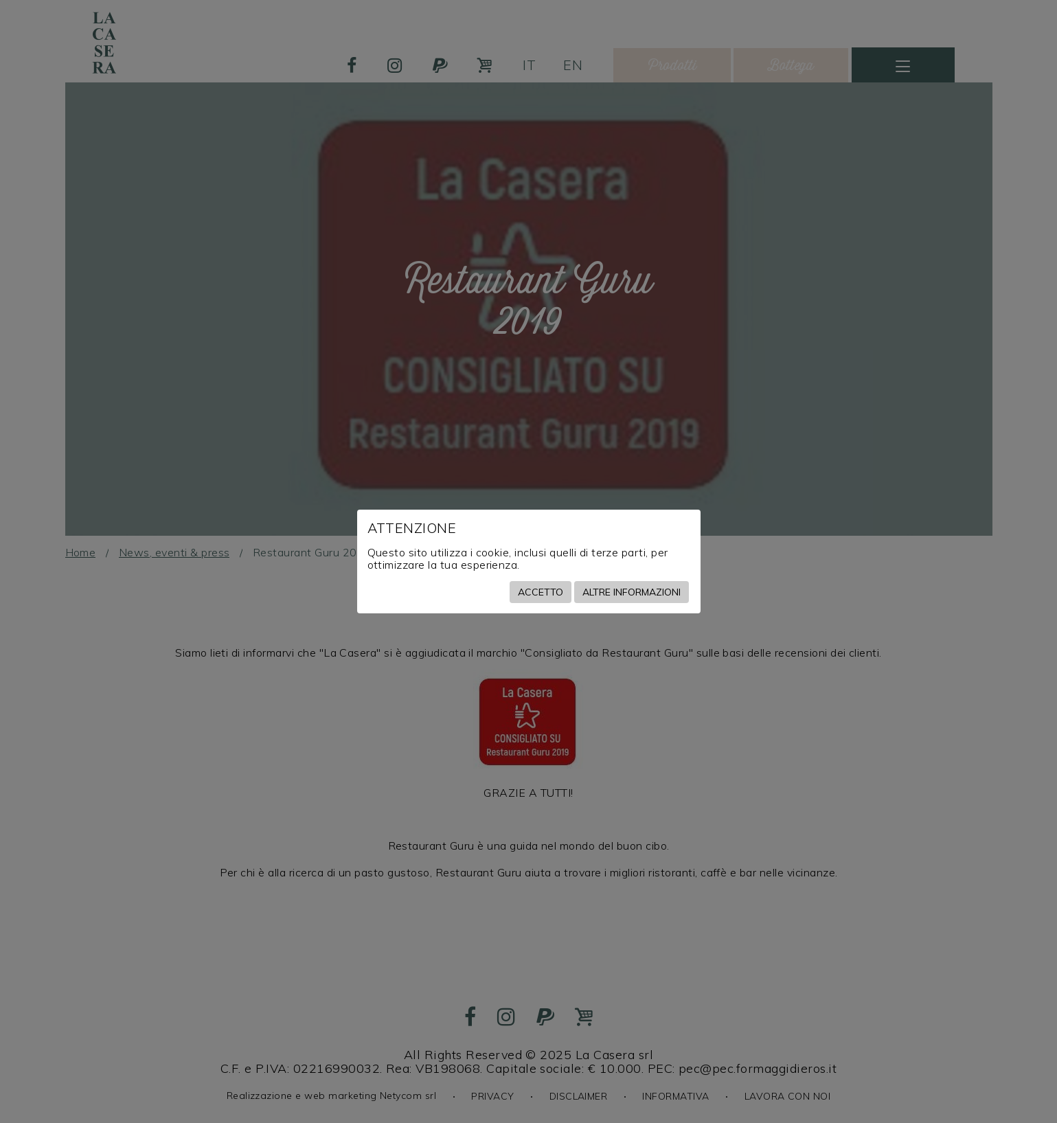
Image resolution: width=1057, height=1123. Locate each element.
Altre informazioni (631, 592)
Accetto (540, 592)
